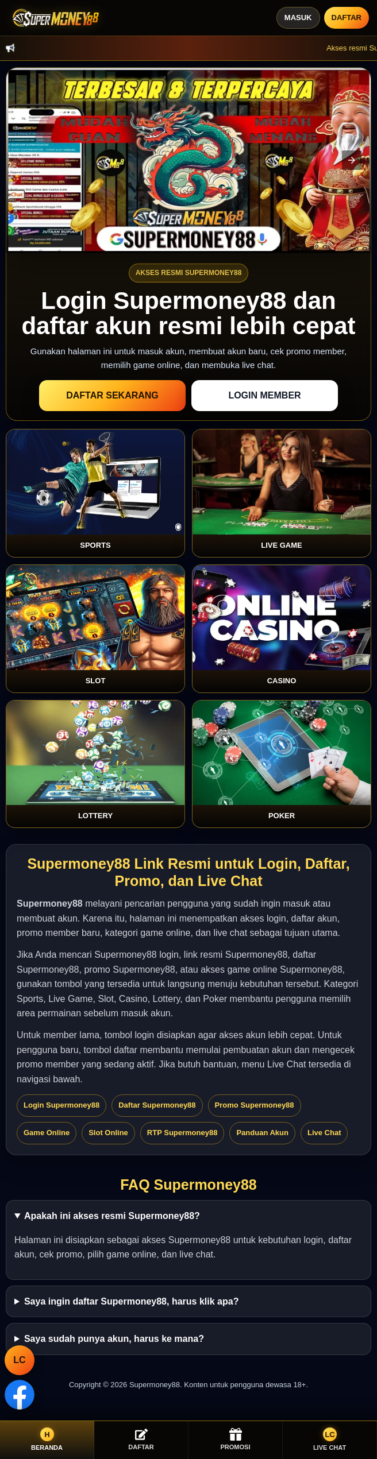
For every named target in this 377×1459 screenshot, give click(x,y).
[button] (351, 160)
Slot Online (108, 1132)
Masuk (298, 17)
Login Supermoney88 (61, 1105)
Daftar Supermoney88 (156, 1105)
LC (19, 1360)
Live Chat (324, 1132)
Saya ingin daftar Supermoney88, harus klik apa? (131, 1301)
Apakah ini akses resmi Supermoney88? (112, 1216)
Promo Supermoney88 (254, 1105)
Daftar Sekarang (112, 395)
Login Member (264, 395)
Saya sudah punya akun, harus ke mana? (114, 1339)
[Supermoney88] (53, 17)
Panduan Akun (262, 1132)
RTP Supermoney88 (182, 1132)
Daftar (346, 17)
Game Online (47, 1132)
